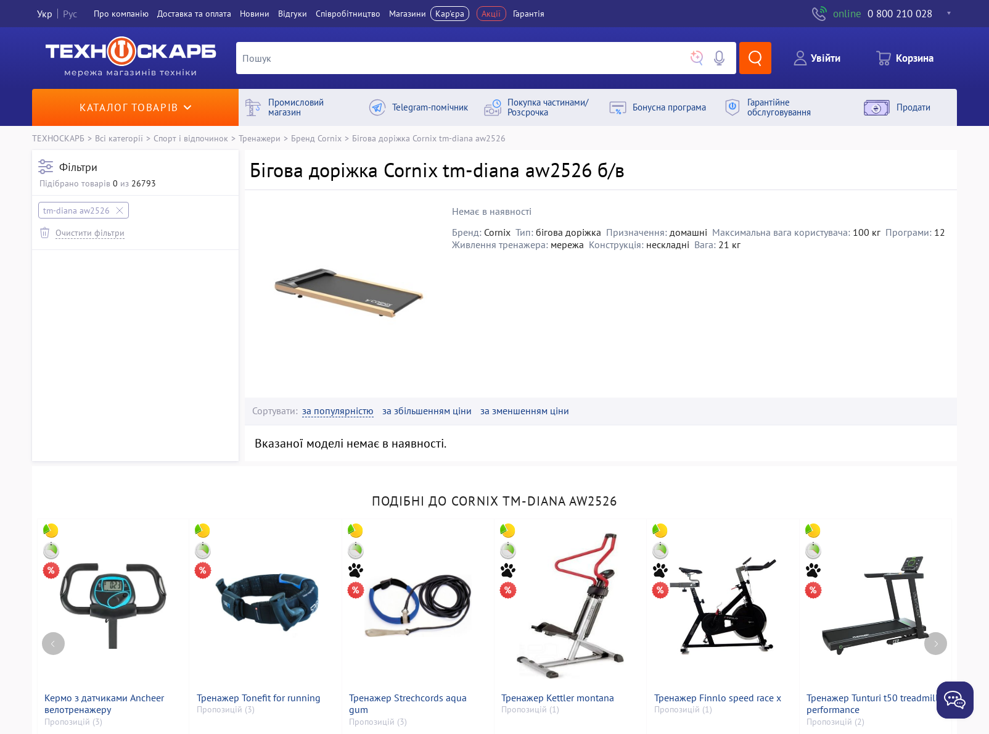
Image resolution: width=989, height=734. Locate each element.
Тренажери (260, 138)
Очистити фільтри (90, 232)
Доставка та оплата (194, 13)
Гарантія (528, 13)
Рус (70, 14)
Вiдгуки (292, 13)
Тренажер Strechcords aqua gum (408, 703)
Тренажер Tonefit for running (259, 698)
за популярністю (338, 411)
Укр (44, 14)
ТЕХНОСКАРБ (58, 138)
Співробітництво (348, 13)
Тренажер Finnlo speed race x (717, 698)
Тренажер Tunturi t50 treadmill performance (872, 703)
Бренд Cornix (316, 138)
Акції (491, 13)
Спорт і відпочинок (191, 138)
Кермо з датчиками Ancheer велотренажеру (104, 703)
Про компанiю (121, 13)
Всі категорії (119, 138)
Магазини (407, 13)
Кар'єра (449, 13)
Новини (254, 13)
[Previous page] (53, 643)
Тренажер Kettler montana (557, 698)
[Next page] (935, 643)
